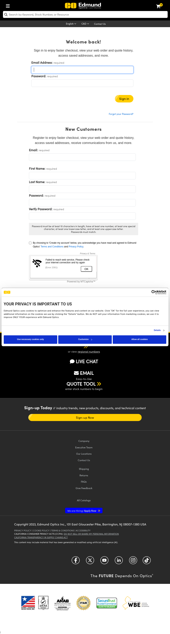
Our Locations (84, 453)
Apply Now (82, 510)
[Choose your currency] (86, 24)
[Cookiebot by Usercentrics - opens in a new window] (149, 292)
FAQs (84, 481)
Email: (33, 150)
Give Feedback (84, 488)
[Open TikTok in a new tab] (146, 562)
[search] (85, 14)
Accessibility (83, 530)
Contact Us (100, 23)
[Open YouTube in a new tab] (104, 562)
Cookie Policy (41, 530)
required (59, 63)
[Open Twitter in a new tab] (90, 562)
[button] (80, 346)
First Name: (37, 168)
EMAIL (84, 373)
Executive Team (83, 447)
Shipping (84, 468)
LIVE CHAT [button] (84, 361)
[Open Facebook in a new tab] (75, 562)
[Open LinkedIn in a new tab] (119, 562)
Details (157, 330)
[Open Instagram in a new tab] (133, 562)
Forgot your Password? (121, 113)
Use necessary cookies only (30, 339)
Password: (38, 76)
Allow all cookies (139, 339)
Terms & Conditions (62, 530)
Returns (83, 475)
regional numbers (89, 351)
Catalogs (84, 500)
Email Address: (42, 62)
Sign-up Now (85, 417)
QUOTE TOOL (81, 384)
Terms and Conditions (52, 246)
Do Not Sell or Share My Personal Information (91, 533)
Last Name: (37, 182)
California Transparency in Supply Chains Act (41, 537)
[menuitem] (9, 5)
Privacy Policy (76, 246)
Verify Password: (40, 209)
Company (83, 440)
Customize (85, 339)
